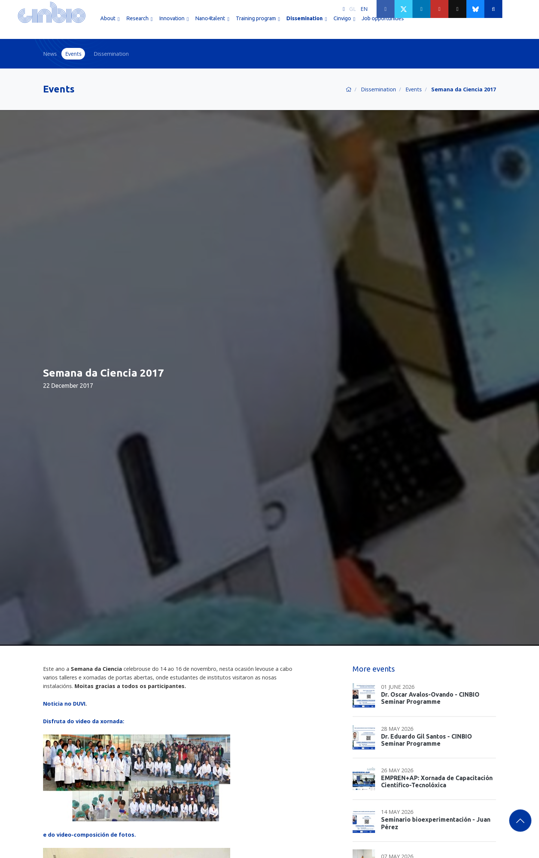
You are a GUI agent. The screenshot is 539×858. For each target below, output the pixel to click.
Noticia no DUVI (64, 703)
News (50, 53)
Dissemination (111, 53)
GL (352, 8)
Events (73, 53)
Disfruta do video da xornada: (83, 721)
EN (364, 8)
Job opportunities (383, 25)
